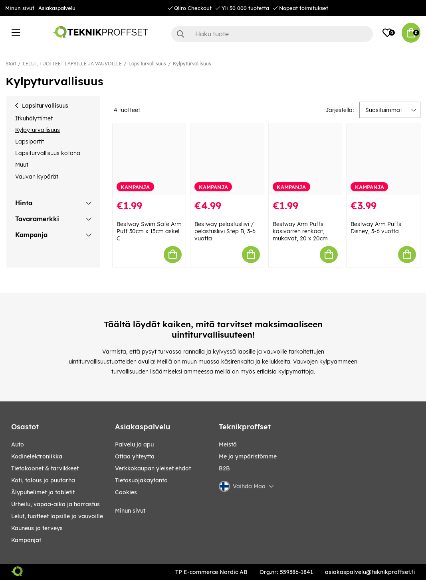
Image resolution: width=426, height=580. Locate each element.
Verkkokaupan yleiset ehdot (153, 468)
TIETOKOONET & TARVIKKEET (45, 468)
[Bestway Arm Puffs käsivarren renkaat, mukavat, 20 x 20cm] (305, 159)
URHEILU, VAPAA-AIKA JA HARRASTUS (55, 504)
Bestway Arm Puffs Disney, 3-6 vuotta (376, 227)
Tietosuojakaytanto (141, 480)
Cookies (126, 492)
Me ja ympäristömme (248, 456)
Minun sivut (19, 8)
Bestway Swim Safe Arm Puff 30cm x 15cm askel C (149, 231)
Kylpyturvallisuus (192, 64)
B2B (224, 468)
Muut (21, 164)
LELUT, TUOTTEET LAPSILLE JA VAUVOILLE (72, 64)
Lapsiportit (29, 141)
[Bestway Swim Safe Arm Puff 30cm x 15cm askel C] (149, 159)
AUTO (17, 444)
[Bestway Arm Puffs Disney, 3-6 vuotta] (383, 159)
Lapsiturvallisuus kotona (47, 153)
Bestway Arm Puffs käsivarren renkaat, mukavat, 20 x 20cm (300, 231)
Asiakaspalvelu (56, 8)
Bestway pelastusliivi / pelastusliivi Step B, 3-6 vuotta (225, 231)
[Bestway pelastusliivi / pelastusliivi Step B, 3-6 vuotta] (227, 159)
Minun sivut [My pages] (130, 510)
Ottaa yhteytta (135, 456)
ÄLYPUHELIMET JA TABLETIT (43, 492)
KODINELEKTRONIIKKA (36, 456)
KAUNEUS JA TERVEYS (37, 528)
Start (11, 64)
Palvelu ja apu (134, 444)
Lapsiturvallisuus (147, 64)
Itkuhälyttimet (34, 118)
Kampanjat (26, 540)
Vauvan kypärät (36, 176)
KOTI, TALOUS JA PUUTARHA (43, 480)
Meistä (228, 444)
